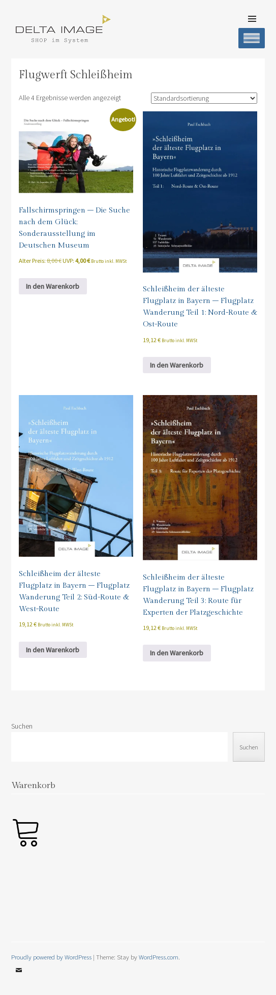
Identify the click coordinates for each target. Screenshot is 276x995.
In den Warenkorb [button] (52, 286)
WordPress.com (158, 957)
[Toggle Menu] (251, 38)
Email (18, 978)
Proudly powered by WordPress (51, 957)
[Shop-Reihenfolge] (204, 98)
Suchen (22, 726)
